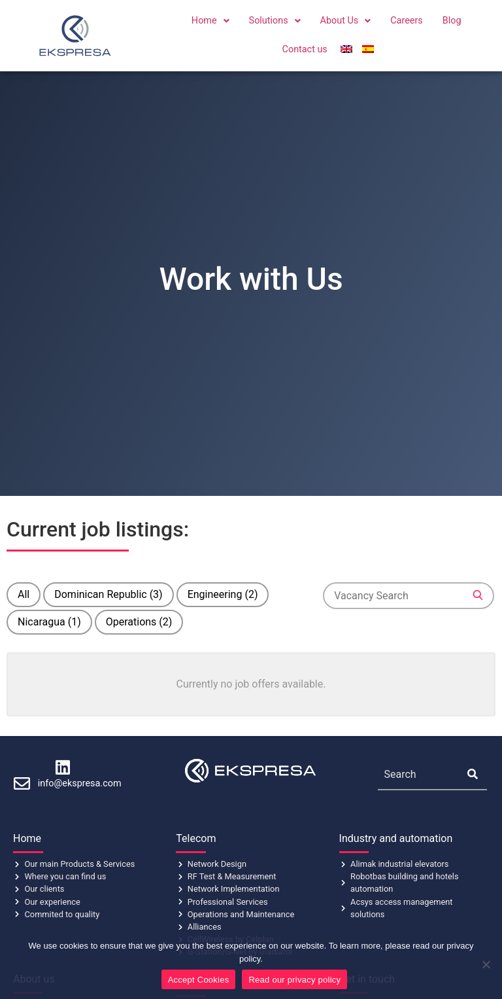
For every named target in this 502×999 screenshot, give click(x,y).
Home (210, 20)
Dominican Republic (108, 594)
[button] (210, 21)
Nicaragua (49, 622)
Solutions (275, 20)
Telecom (196, 838)
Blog (452, 20)
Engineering (223, 594)
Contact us (304, 49)
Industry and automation (396, 838)
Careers (406, 20)
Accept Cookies (198, 980)
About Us (345, 20)
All (23, 594)
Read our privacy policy (294, 980)
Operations (139, 622)
